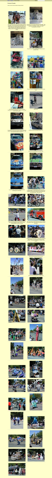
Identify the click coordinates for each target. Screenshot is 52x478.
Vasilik (8, 0)
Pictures (11, 0)
